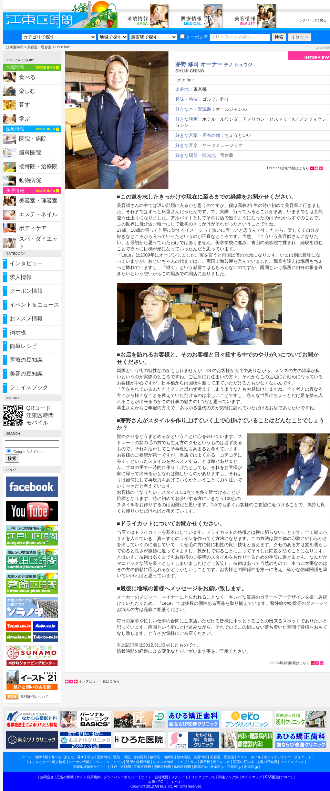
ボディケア (33, 228)
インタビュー (26, 263)
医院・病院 (33, 139)
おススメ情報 (26, 318)
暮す (24, 105)
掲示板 (18, 332)
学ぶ (24, 118)
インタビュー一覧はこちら (99, 681)
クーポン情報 (26, 291)
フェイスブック (29, 387)
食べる (27, 77)
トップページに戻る (311, 20)
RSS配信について (35, 697)
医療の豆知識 (26, 360)
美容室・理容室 (39, 47)
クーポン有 (194, 37)
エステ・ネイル (38, 214)
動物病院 (30, 180)
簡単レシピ (23, 346)
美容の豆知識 (26, 374)
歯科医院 (30, 153)
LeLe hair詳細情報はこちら (288, 168)
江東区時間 (14, 47)
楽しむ (27, 91)
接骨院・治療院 (38, 166)
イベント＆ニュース (34, 305)
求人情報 (21, 277)
